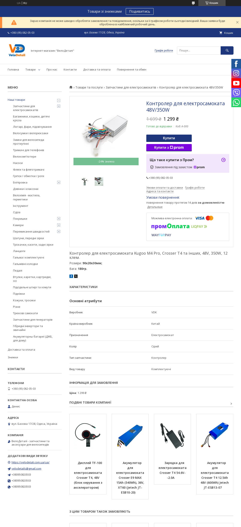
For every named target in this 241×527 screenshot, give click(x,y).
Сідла (16, 212)
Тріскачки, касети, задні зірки (33, 244)
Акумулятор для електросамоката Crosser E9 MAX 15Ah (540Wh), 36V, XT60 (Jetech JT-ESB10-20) (130, 477)
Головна (13, 69)
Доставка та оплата (97, 69)
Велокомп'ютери (24, 156)
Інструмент (20, 206)
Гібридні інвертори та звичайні (28, 328)
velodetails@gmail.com (26, 468)
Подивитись (139, 11)
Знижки (13, 357)
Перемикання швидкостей (31, 231)
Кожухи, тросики (24, 300)
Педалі (17, 270)
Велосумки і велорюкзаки (30, 133)
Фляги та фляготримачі (28, 169)
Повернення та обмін (131, 69)
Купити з (169, 148)
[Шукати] (227, 50)
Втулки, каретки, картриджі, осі (32, 279)
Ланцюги (19, 251)
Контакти (70, 69)
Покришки (20, 219)
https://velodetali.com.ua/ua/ (30, 462)
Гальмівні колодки (25, 264)
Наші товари (16, 100)
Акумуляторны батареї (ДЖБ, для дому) (32, 338)
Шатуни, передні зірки (28, 238)
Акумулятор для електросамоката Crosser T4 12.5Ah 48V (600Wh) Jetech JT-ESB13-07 (215, 475)
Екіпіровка (20, 182)
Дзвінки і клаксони (25, 189)
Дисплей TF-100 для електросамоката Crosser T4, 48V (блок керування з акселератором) (88, 475)
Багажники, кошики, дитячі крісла (31, 118)
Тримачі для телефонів (28, 150)
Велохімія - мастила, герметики (26, 197)
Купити (169, 138)
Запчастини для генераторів (32, 319)
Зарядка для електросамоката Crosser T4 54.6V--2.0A (173, 470)
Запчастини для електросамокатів (131, 87)
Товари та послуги (89, 87)
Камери (18, 225)
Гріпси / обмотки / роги (28, 176)
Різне (16, 307)
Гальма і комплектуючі (28, 257)
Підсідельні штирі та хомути (32, 287)
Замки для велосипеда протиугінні (28, 142)
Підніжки (19, 294)
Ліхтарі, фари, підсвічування (32, 127)
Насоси (18, 163)
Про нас (51, 69)
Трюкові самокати (25, 313)
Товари (30, 69)
